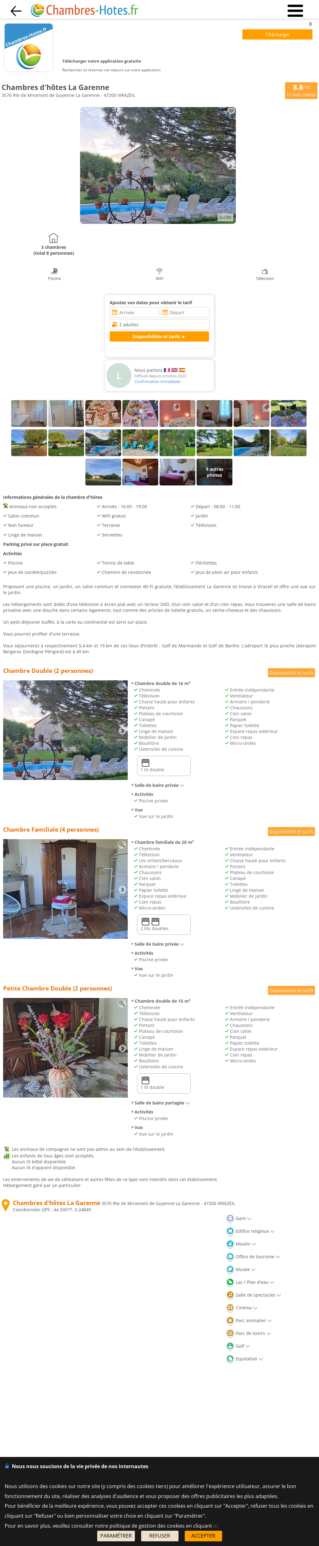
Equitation (244, 1359)
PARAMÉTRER (116, 1535)
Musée (241, 1269)
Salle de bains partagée (160, 1103)
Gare (239, 1218)
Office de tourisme (253, 1257)
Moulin (241, 1244)
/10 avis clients (301, 90)
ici (215, 1525)
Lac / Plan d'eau (250, 1282)
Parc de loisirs (248, 1333)
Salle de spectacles (253, 1295)
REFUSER (159, 1535)
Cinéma (242, 1308)
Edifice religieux (250, 1231)
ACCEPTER (203, 1535)
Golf (238, 1346)
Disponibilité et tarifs (291, 673)
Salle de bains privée (157, 785)
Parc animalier (249, 1320)
